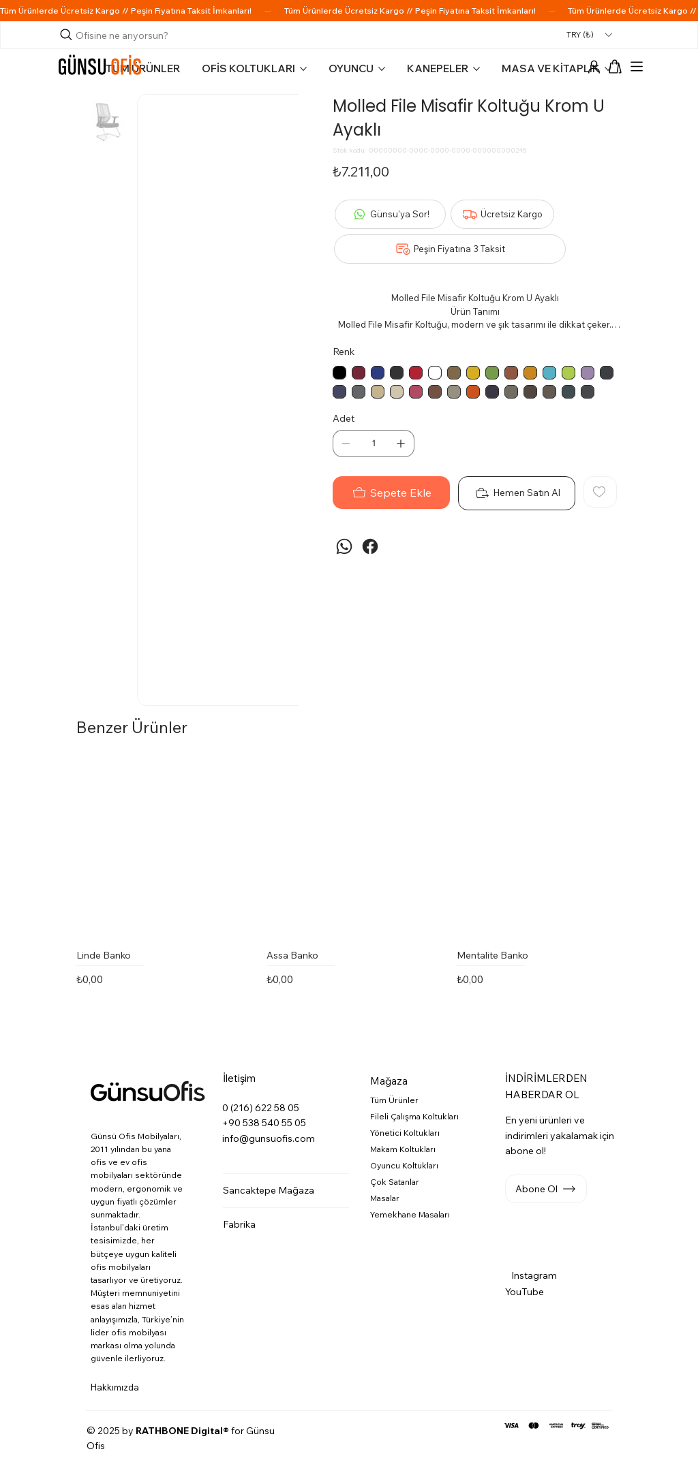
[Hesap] (593, 67)
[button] (615, 66)
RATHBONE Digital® (182, 1431)
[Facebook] (370, 546)
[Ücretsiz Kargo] (502, 214)
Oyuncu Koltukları (404, 1165)
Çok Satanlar (394, 1182)
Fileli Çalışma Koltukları (414, 1116)
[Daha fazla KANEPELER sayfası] (476, 68)
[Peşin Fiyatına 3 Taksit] (450, 249)
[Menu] (636, 66)
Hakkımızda (115, 1387)
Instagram (534, 1275)
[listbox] (589, 34)
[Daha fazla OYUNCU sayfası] (381, 68)
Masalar (384, 1198)
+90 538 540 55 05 (264, 1123)
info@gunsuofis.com (268, 1138)
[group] (355, 891)
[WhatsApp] (344, 546)
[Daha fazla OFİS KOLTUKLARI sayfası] (303, 68)
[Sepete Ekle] (391, 492)
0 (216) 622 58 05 (260, 1108)
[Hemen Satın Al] (516, 493)
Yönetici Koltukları (405, 1133)
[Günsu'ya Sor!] (390, 214)
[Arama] (116, 35)
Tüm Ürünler (394, 1100)
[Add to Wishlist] (600, 492)
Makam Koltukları (403, 1149)
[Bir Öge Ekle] (400, 443)
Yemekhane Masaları (410, 1214)
